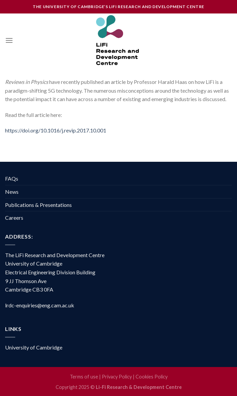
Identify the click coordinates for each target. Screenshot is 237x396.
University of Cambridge (33, 347)
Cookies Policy (152, 376)
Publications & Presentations (38, 205)
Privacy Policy (117, 376)
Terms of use (84, 376)
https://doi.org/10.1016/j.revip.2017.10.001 (55, 130)
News (12, 191)
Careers (14, 217)
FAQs (11, 178)
